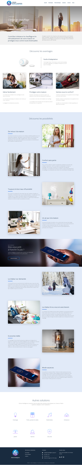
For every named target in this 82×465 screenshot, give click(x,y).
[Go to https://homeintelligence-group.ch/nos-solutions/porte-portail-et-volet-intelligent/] (32, 416)
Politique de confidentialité (49, 463)
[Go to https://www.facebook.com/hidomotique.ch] (61, 457)
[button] (13, 258)
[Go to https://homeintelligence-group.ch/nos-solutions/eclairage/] (15, 416)
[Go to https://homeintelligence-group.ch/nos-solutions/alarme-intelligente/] (32, 433)
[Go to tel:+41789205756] (49, 456)
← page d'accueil (11, 16)
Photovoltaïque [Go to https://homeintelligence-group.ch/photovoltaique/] (28, 454)
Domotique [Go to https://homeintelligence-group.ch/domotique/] (27, 452)
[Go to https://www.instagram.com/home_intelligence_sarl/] (63, 457)
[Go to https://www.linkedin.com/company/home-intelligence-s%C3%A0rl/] (59, 457)
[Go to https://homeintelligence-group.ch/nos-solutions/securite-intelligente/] (49, 433)
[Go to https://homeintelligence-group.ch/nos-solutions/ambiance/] (66, 416)
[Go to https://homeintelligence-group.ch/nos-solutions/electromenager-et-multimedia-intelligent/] (49, 416)
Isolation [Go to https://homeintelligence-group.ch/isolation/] (26, 456)
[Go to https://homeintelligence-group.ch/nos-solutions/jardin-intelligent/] (15, 433)
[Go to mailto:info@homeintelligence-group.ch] (49, 452)
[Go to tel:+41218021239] (49, 454)
